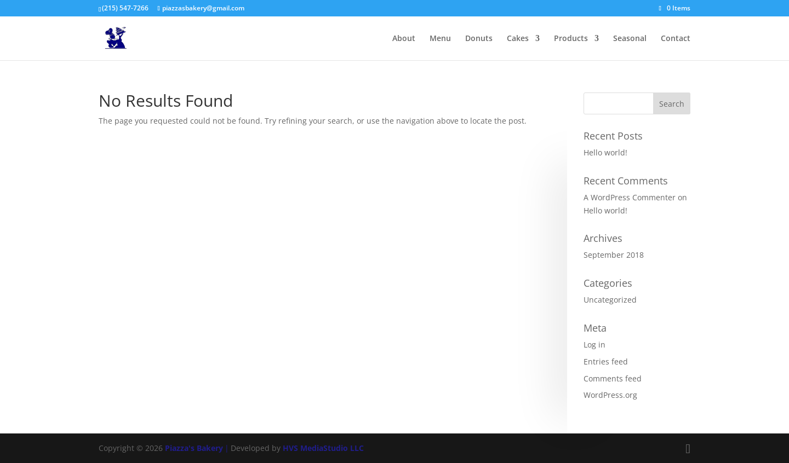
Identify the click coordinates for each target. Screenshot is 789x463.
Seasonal (630, 38)
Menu (440, 38)
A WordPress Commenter (630, 197)
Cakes (518, 38)
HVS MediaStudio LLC (323, 448)
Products (571, 38)
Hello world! (605, 152)
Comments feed (613, 378)
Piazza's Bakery (194, 448)
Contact (675, 38)
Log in (594, 344)
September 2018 (614, 255)
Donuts (479, 38)
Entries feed (606, 361)
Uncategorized (610, 299)
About (403, 38)
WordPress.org (610, 395)
